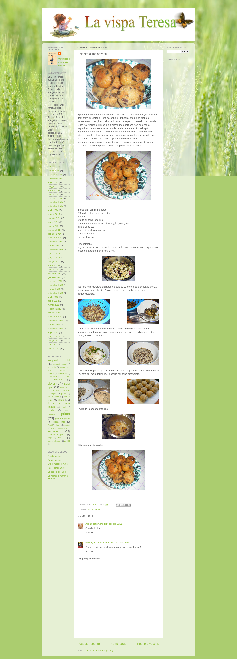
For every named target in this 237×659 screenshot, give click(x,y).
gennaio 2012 (54, 313)
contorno (58, 379)
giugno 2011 (54, 336)
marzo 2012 (53, 305)
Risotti (50, 425)
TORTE (61, 437)
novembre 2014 (55, 202)
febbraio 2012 (54, 309)
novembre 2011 (55, 320)
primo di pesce (62, 418)
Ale (87, 524)
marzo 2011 (53, 348)
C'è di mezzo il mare (58, 464)
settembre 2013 (55, 249)
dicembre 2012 (55, 281)
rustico (67, 425)
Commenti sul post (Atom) (100, 650)
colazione (62, 373)
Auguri (62, 370)
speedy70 (90, 542)
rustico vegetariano (59, 428)
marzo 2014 (53, 226)
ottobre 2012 (54, 289)
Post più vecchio (148, 643)
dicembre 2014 (55, 198)
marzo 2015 (53, 194)
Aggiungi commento (89, 558)
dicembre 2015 (55, 174)
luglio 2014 (53, 210)
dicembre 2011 (55, 316)
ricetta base (58, 422)
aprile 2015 (53, 190)
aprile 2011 (53, 344)
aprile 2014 (53, 222)
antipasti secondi (60, 364)
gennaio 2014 (54, 234)
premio (51, 410)
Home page (118, 643)
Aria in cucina (54, 460)
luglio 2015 (53, 182)
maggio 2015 (54, 186)
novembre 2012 (55, 285)
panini (63, 394)
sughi (50, 438)
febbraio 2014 (54, 230)
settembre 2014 (55, 206)
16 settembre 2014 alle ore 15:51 (113, 542)
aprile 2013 (53, 265)
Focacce (63, 387)
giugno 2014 (54, 214)
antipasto (52, 367)
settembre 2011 (55, 328)
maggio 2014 (54, 218)
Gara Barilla (53, 390)
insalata (66, 390)
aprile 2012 (53, 301)
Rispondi (89, 532)
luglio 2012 (53, 297)
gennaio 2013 (54, 277)
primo (65, 414)
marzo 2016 (53, 170)
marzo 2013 (53, 269)
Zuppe (67, 441)
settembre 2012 (55, 293)
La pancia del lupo (57, 472)
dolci (51, 383)
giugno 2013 (54, 257)
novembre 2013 (55, 241)
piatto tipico (53, 397)
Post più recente (88, 643)
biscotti (51, 373)
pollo (64, 407)
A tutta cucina (54, 456)
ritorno (58, 425)
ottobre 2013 (54, 245)
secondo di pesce (57, 434)
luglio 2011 (53, 332)
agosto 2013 (54, 253)
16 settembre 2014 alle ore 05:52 (106, 524)
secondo (53, 431)
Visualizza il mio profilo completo (64, 62)
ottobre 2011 (54, 324)
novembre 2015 (55, 178)
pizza (61, 399)
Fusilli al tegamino (57, 468)
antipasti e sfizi (94, 509)
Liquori (54, 394)
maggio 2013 (54, 261)
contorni (66, 376)
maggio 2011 (54, 340)
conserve (52, 376)
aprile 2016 (53, 166)
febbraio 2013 (54, 273)
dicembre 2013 (55, 237)
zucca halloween (54, 441)
